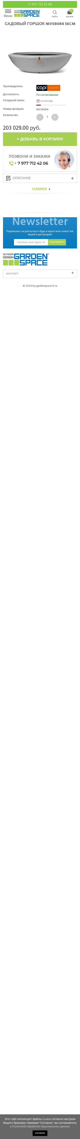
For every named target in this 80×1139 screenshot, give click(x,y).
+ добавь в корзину (40, 139)
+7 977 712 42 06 (40, 4)
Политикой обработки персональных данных (41, 1126)
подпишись (57, 1048)
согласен (40, 1133)
